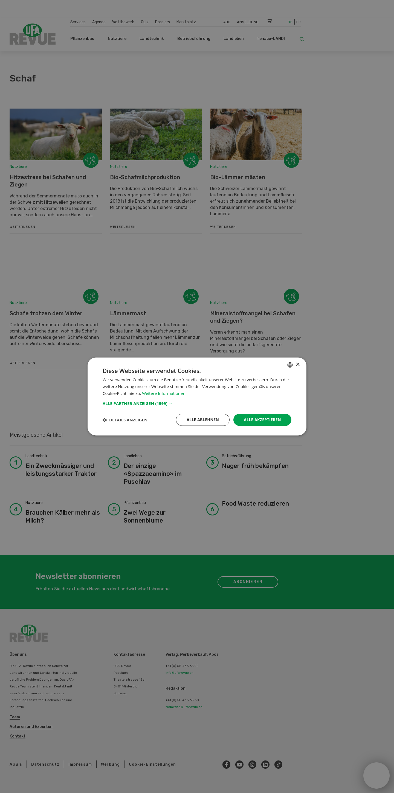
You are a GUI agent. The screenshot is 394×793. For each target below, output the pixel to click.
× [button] (298, 365)
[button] (197, 403)
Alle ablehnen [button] (203, 419)
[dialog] (197, 396)
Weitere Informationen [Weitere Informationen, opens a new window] (164, 393)
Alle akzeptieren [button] (262, 419)
